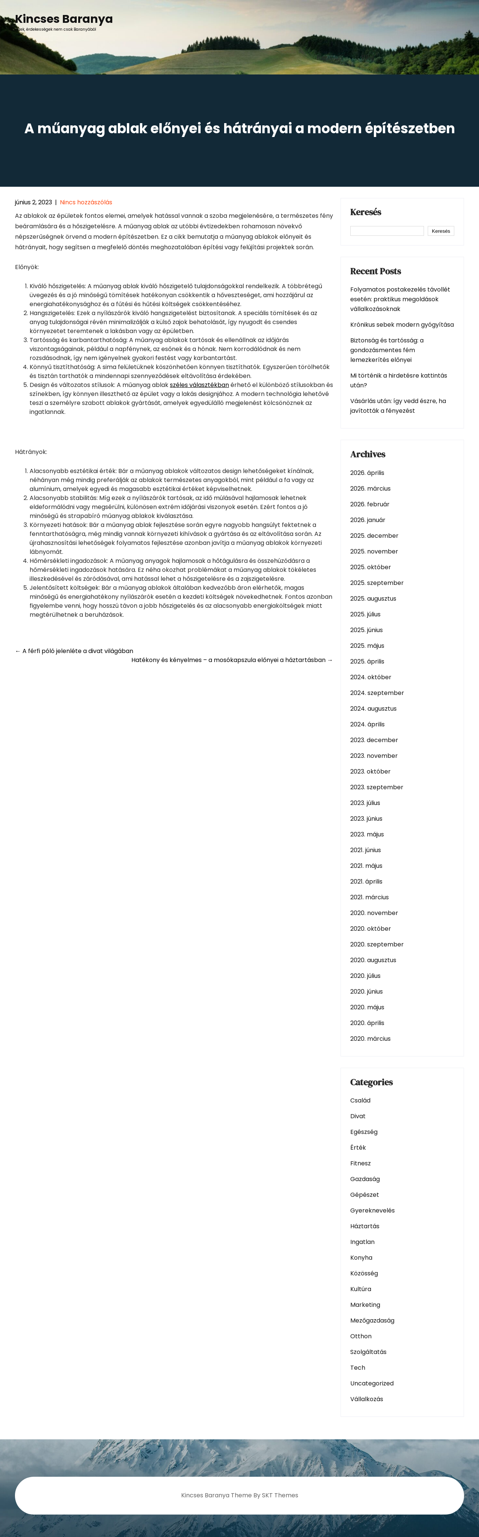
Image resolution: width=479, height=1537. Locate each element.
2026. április (367, 473)
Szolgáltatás (368, 1352)
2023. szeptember (376, 787)
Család (360, 1100)
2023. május (367, 834)
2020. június (366, 991)
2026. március (370, 488)
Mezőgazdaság (372, 1320)
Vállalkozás (366, 1399)
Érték (358, 1147)
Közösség (364, 1273)
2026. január (367, 520)
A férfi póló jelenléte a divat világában (74, 651)
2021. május (366, 865)
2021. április (366, 881)
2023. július (365, 803)
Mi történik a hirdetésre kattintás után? (398, 380)
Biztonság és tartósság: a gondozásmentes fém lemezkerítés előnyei (387, 350)
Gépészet (364, 1194)
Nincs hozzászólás (86, 202)
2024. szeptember (377, 693)
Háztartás (364, 1226)
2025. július (365, 614)
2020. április (367, 1023)
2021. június (365, 850)
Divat (358, 1116)
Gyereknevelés (372, 1210)
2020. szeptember (377, 944)
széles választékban (199, 385)
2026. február (370, 504)
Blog (367, 57)
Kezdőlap (329, 57)
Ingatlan (362, 1242)
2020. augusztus (373, 960)
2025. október (370, 567)
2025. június (366, 630)
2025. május (367, 645)
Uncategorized (372, 1383)
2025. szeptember (377, 583)
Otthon (361, 1336)
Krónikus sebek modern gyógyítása (402, 324)
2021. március (369, 897)
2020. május (367, 1007)
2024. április (367, 724)
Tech (357, 1367)
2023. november (374, 755)
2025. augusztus (373, 598)
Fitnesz (360, 1163)
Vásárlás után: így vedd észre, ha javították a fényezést (398, 406)
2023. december (374, 740)
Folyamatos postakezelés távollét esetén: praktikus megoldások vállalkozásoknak (400, 299)
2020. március (370, 1038)
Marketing (365, 1304)
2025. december (374, 535)
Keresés (365, 213)
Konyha (361, 1257)
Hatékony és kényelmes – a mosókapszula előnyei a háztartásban (232, 660)
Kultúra (360, 1289)
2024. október (370, 677)
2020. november (374, 913)
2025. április (367, 661)
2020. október (370, 928)
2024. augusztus (373, 708)
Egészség (364, 1132)
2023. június (366, 818)
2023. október (370, 771)
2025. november (374, 551)
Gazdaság (365, 1179)
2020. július (365, 976)
